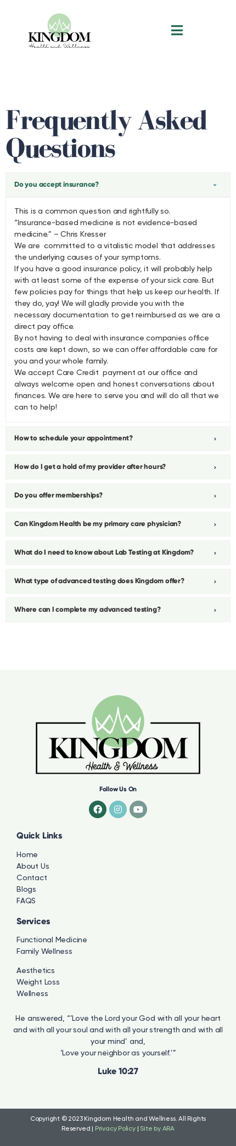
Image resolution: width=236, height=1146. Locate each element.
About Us (32, 866)
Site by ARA (157, 1129)
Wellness (32, 994)
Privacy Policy (115, 1129)
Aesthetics (35, 971)
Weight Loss (38, 982)
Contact (31, 878)
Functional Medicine (51, 940)
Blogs (26, 889)
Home (27, 855)
